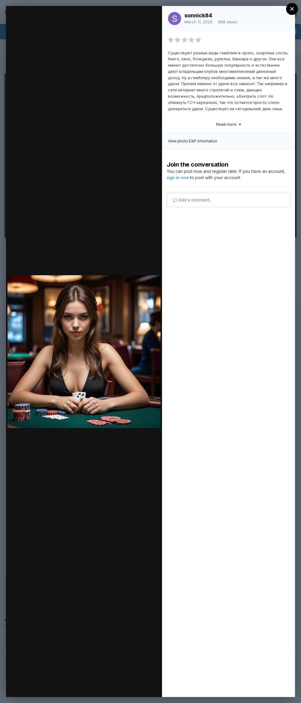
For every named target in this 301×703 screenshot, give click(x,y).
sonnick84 (198, 15)
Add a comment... (192, 199)
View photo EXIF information (192, 141)
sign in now (178, 177)
